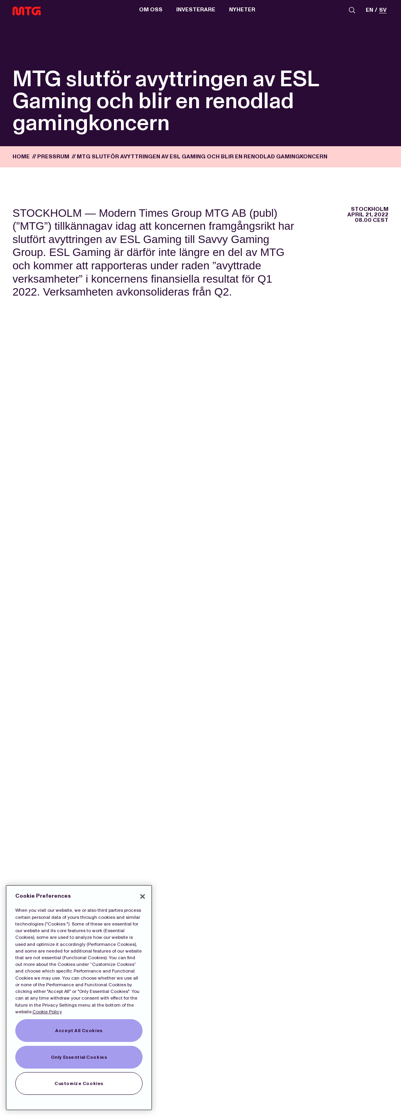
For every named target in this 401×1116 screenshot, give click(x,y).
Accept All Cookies (78, 1030)
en (369, 10)
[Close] (142, 896)
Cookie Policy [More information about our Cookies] (47, 1011)
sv (383, 10)
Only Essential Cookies (79, 1057)
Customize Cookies (78, 1083)
